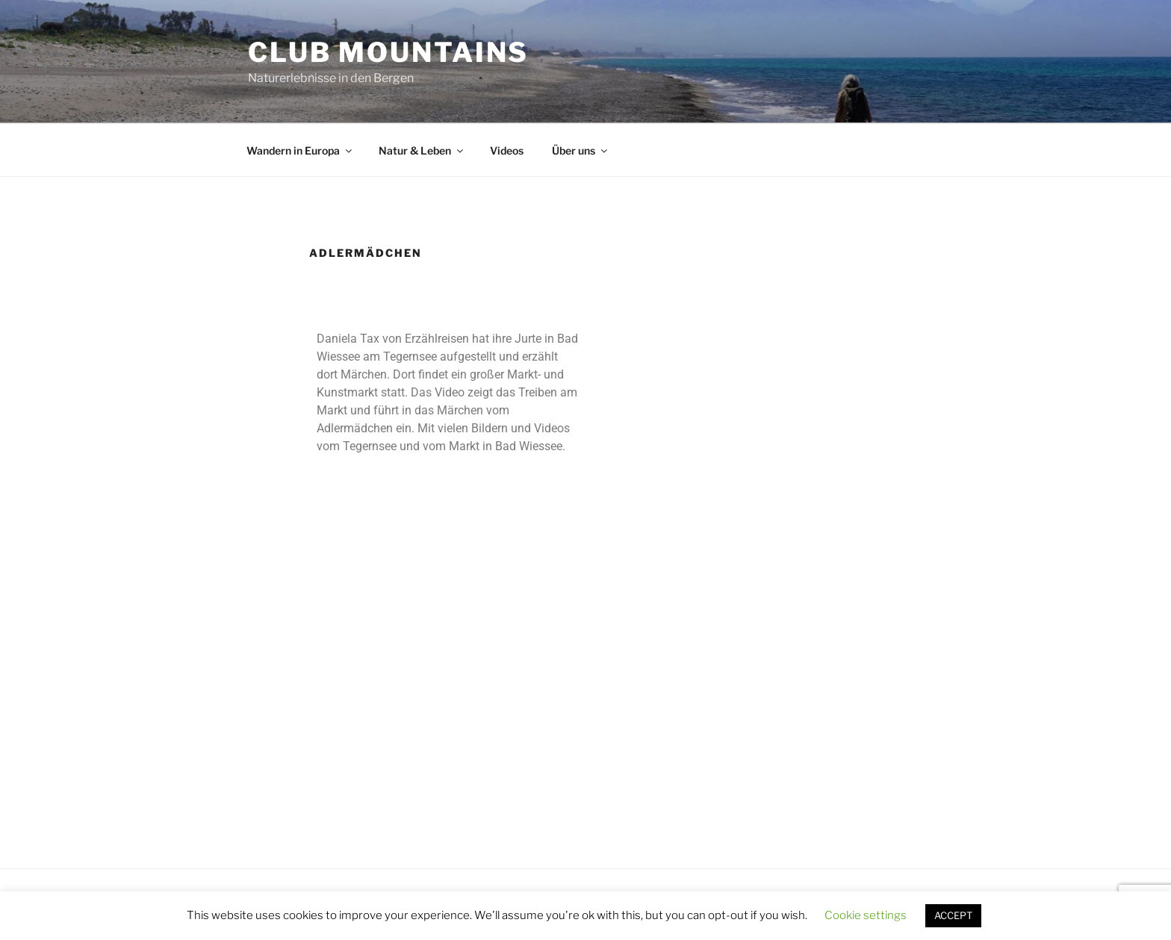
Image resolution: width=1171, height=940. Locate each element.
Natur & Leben (422, 150)
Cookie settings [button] (865, 915)
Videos (507, 150)
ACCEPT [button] (953, 915)
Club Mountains (388, 52)
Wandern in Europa (300, 150)
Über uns (580, 150)
